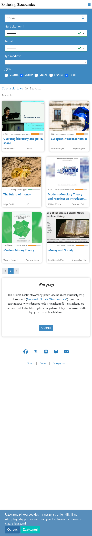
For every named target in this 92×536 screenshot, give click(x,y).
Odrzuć (12, 529)
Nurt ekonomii (14, 26)
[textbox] (46, 62)
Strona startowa (12, 88)
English (29, 75)
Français (58, 75)
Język (8, 69)
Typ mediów (13, 56)
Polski (73, 75)
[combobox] (46, 62)
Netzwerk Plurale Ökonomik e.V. (47, 466)
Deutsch (14, 75)
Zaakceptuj (30, 529)
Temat (9, 41)
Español (43, 75)
